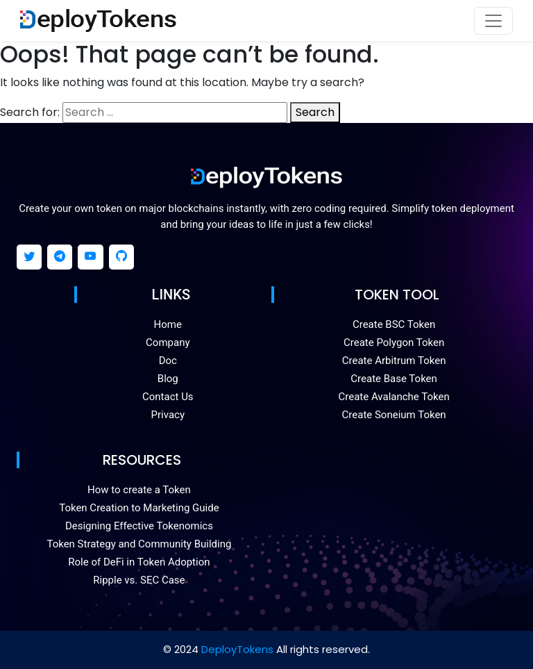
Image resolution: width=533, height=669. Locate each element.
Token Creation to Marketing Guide (139, 508)
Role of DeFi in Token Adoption (139, 562)
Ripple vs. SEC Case (139, 580)
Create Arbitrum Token (394, 360)
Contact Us (168, 396)
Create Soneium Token (394, 414)
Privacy (168, 414)
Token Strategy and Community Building (138, 544)
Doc (168, 360)
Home (168, 324)
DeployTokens (237, 649)
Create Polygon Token (394, 342)
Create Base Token (393, 378)
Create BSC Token (394, 324)
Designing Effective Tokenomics (139, 526)
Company (167, 342)
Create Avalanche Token (394, 396)
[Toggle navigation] (493, 21)
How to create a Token (139, 490)
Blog (168, 378)
